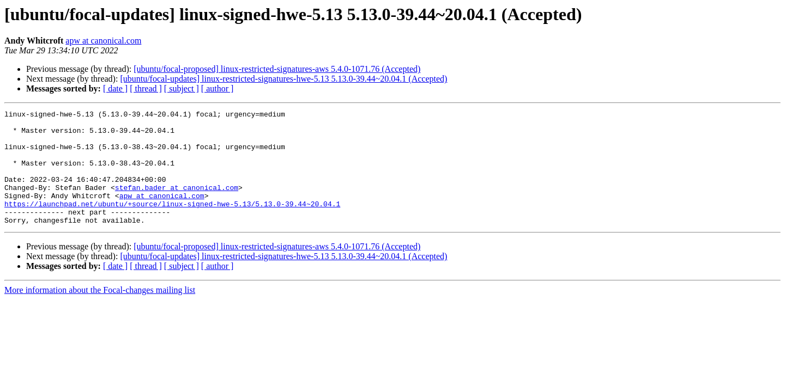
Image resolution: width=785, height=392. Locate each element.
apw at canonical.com (103, 40)
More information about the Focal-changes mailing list (99, 312)
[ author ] (217, 88)
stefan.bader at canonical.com (176, 204)
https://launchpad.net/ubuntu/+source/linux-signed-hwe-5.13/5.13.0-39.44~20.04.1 (172, 223)
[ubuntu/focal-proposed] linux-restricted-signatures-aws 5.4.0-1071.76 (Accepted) (277, 69)
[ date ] (115, 88)
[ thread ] (146, 88)
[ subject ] (181, 88)
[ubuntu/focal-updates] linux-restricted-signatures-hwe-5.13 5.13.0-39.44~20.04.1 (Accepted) (283, 78)
